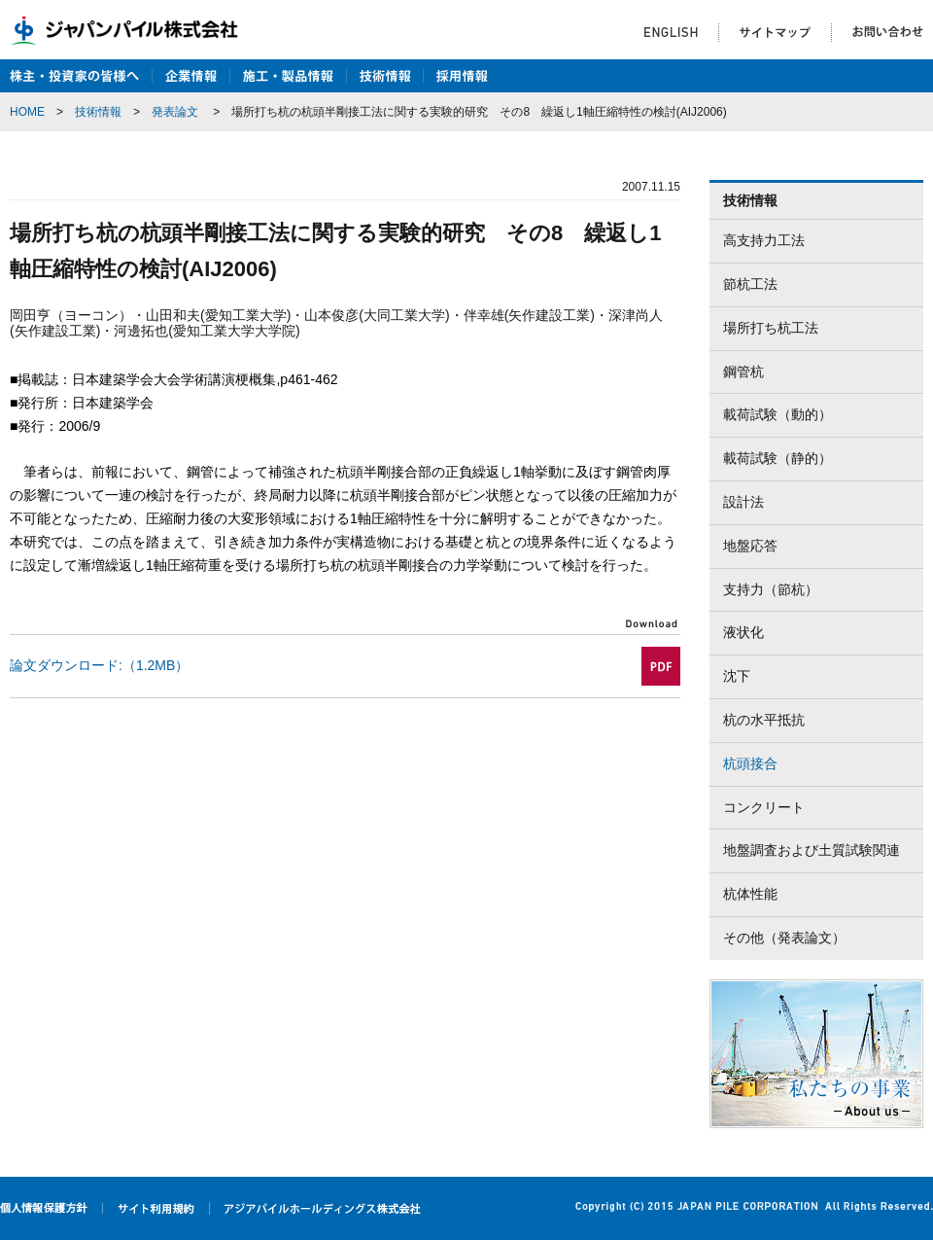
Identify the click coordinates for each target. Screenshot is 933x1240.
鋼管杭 (743, 371)
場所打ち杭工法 (770, 328)
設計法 (743, 502)
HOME (27, 112)
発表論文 (175, 112)
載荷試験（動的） (777, 414)
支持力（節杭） (770, 589)
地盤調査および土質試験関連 (811, 850)
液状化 (743, 632)
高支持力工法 (764, 240)
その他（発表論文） (784, 937)
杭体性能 (750, 894)
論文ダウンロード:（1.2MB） (99, 665)
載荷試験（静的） (777, 458)
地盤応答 (750, 545)
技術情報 (98, 112)
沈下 (736, 676)
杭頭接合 (750, 763)
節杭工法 (750, 284)
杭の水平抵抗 (764, 719)
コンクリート (764, 807)
